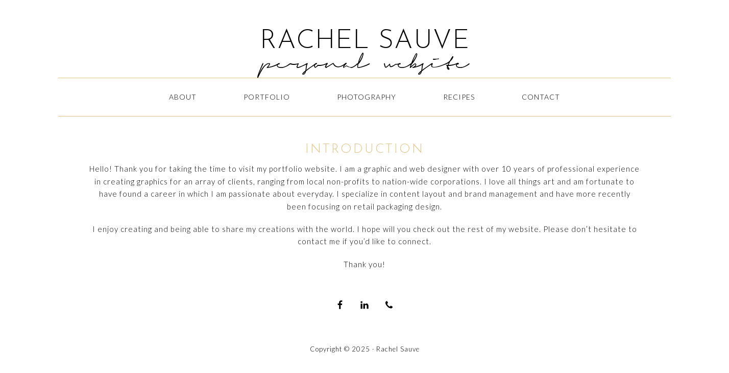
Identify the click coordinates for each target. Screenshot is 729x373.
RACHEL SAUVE (365, 41)
